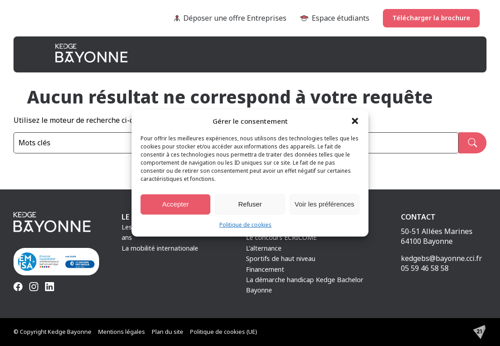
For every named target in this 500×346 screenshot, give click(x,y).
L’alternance (264, 248)
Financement (265, 269)
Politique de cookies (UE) (223, 332)
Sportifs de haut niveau (280, 258)
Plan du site (167, 332)
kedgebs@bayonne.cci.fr (441, 258)
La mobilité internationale (160, 248)
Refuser (250, 204)
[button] (354, 120)
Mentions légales (121, 332)
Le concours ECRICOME (281, 237)
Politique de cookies (245, 224)
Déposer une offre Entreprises (230, 18)
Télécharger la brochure (431, 17)
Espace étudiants (334, 18)
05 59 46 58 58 (425, 268)
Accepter (175, 204)
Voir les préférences (325, 204)
